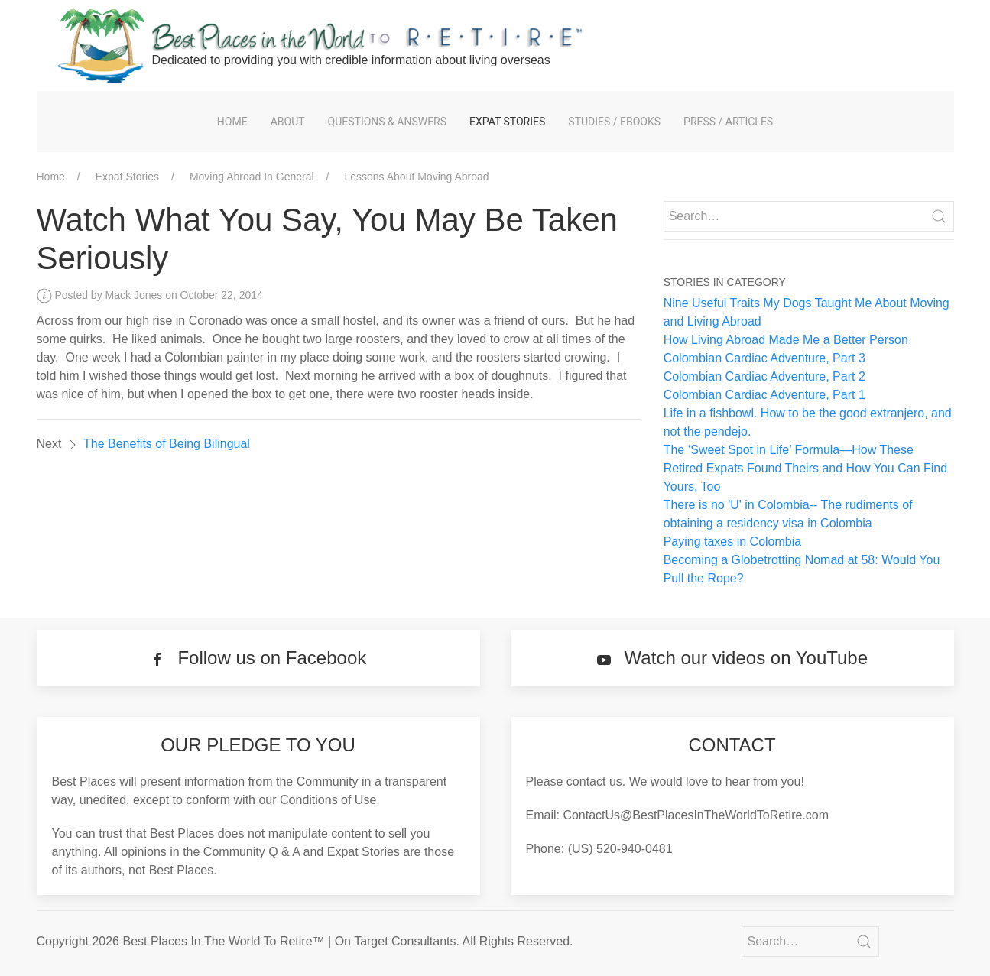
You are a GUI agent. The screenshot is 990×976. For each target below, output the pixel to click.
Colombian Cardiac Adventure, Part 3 (764, 358)
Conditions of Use (328, 799)
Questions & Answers (387, 121)
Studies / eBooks (614, 121)
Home (232, 121)
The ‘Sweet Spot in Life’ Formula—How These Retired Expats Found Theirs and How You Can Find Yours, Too (805, 468)
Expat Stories (507, 121)
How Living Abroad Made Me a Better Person (786, 339)
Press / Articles (728, 121)
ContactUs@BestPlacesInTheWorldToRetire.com (696, 815)
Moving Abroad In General (252, 176)
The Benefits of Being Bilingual (166, 443)
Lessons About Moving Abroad (416, 176)
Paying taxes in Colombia (733, 541)
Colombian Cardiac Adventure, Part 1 (764, 394)
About (288, 121)
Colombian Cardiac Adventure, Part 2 (764, 376)
